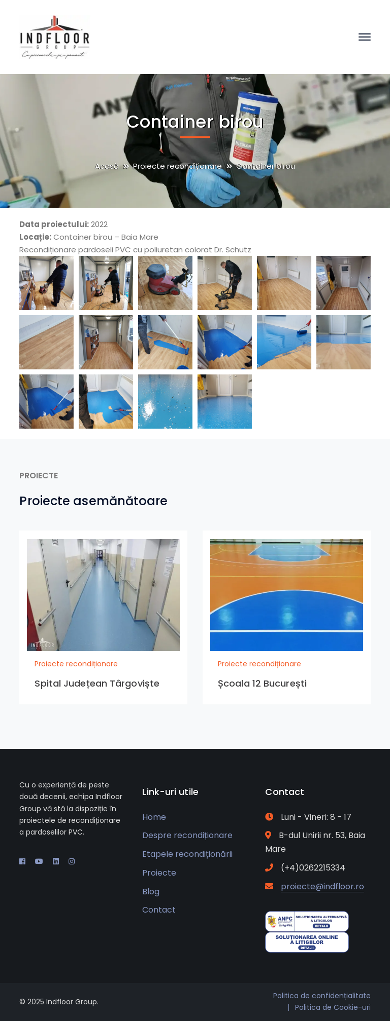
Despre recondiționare (187, 835)
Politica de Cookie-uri (333, 1007)
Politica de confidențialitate (322, 996)
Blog (150, 891)
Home (154, 817)
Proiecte (159, 873)
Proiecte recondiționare (177, 166)
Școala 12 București (262, 683)
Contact (159, 910)
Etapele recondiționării (187, 854)
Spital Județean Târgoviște (97, 683)
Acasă (107, 166)
